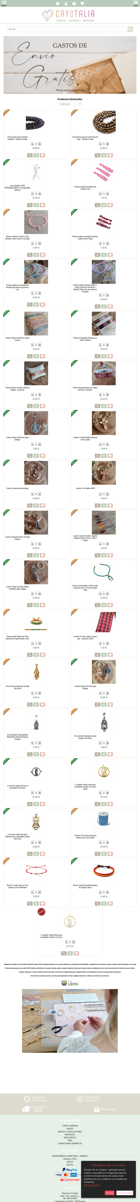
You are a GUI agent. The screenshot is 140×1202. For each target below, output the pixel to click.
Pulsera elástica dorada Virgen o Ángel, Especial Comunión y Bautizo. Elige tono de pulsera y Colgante (85, 288)
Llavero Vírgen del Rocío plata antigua (17, 438)
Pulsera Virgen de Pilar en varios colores (17, 338)
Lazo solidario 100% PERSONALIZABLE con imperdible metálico (17, 187)
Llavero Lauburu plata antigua (17, 488)
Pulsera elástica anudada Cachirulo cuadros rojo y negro (85, 237)
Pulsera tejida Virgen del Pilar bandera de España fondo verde (17, 637)
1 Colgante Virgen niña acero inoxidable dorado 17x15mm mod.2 (85, 786)
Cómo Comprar (70, 1126)
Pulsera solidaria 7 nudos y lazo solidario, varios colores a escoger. (17, 237)
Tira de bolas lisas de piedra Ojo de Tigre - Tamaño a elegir (85, 137)
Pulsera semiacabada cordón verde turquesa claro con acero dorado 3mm (85, 587)
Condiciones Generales (70, 1144)
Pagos (70, 1129)
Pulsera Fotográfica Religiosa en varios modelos (85, 338)
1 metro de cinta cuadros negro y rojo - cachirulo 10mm (85, 637)
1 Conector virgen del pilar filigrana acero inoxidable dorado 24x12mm (17, 836)
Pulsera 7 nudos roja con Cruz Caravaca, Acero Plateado (17, 886)
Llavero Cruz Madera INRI (85, 488)
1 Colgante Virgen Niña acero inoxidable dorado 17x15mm (51, 936)
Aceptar (109, 1193)
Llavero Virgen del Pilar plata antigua (85, 687)
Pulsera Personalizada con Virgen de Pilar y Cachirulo (85, 388)
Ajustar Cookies (124, 1193)
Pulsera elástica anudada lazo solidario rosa (85, 187)
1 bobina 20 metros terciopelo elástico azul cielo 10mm (85, 836)
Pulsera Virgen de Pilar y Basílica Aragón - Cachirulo (17, 388)
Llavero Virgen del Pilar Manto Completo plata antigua (17, 587)
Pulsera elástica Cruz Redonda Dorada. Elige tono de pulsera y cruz (17, 287)
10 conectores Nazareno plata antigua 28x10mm (85, 736)
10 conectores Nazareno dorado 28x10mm (17, 687)
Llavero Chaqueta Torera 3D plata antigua (17, 537)
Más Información (92, 1185)
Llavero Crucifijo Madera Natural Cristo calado (85, 438)
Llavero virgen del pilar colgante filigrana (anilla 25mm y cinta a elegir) (85, 537)
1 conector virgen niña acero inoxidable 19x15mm (17, 786)
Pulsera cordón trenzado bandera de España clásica (85, 886)
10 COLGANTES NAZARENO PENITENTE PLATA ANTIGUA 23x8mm (17, 737)
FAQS (70, 1141)
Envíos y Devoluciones (70, 1132)
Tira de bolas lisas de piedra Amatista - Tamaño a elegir (17, 137)
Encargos (70, 1135)
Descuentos (70, 1138)
